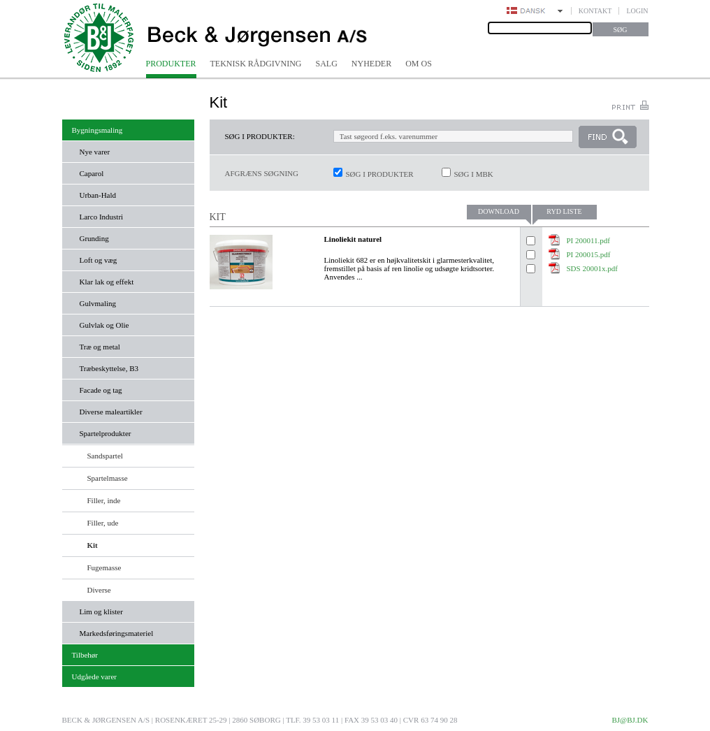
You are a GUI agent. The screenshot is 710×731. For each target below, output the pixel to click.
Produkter (171, 63)
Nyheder (371, 63)
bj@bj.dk (629, 720)
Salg (327, 63)
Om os (418, 63)
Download (498, 211)
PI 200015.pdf (589, 254)
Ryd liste (563, 211)
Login (637, 11)
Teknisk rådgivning (256, 63)
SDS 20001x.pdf (592, 268)
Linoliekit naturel (353, 239)
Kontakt (595, 11)
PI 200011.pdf (589, 240)
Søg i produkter (380, 174)
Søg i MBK (473, 174)
